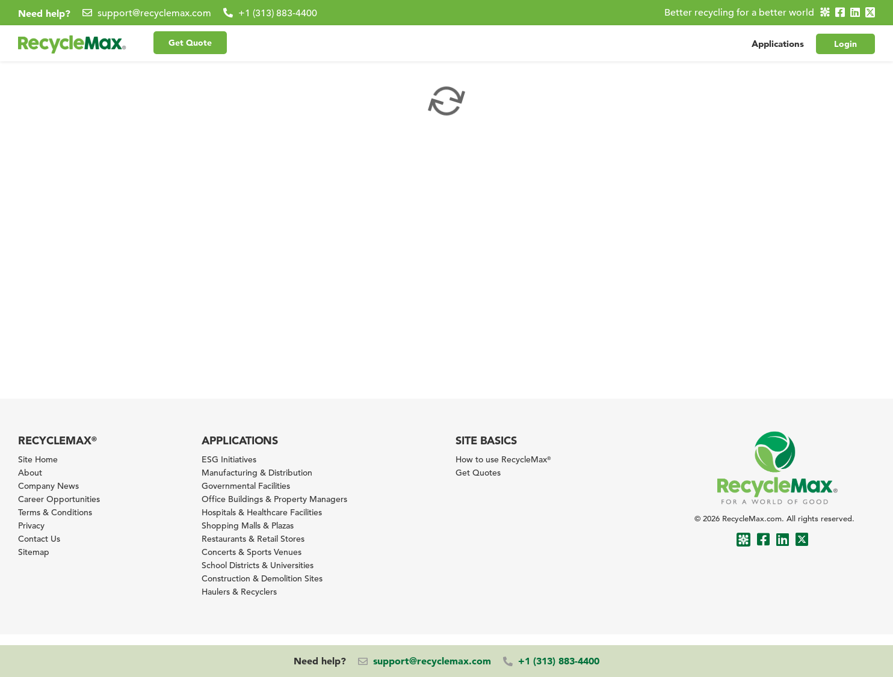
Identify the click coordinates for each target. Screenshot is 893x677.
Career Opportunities (59, 499)
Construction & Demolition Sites (262, 578)
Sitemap (33, 552)
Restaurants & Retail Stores (253, 538)
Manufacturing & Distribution (257, 472)
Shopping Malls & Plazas (248, 525)
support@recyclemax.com (154, 13)
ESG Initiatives (229, 459)
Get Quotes (478, 472)
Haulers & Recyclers (239, 591)
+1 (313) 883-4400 (277, 13)
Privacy (31, 525)
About (30, 472)
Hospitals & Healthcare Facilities (262, 512)
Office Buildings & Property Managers (274, 499)
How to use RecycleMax (503, 459)
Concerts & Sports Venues (251, 552)
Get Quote (190, 42)
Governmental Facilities (246, 485)
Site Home (38, 459)
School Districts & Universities (258, 565)
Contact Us (39, 538)
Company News (48, 485)
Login (845, 43)
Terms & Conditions (55, 512)
